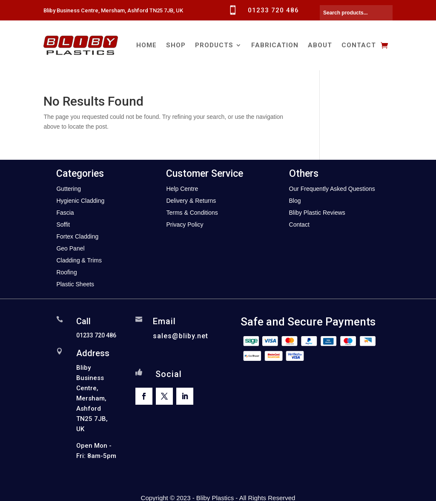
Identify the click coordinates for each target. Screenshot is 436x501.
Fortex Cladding (77, 236)
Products (214, 45)
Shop (176, 45)
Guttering (68, 188)
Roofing (66, 272)
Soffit (63, 224)
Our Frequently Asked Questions (332, 188)
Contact (358, 45)
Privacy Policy (184, 224)
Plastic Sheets (75, 284)
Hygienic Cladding (80, 200)
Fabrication (274, 45)
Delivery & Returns (191, 200)
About (320, 45)
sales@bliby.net (180, 336)
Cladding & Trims (79, 260)
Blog (295, 200)
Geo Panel (70, 248)
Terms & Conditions (192, 212)
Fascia (65, 212)
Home (146, 45)
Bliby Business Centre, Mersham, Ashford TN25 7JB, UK (113, 10)
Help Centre (182, 188)
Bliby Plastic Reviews (317, 212)
